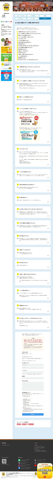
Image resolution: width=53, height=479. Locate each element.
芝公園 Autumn (3, 16)
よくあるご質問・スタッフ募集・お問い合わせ (45, 18)
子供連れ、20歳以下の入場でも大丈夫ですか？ (25, 54)
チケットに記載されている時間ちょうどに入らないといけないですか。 (29, 33)
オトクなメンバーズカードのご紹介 (33, 18)
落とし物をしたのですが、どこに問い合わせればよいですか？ (28, 59)
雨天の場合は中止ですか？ (22, 49)
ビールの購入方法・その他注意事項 (33, 16)
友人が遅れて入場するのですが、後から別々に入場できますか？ (28, 45)
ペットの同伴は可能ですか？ (23, 56)
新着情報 (3, 24)
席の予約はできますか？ (22, 52)
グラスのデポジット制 (22, 38)
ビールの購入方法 (34, 0)
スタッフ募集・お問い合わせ (41, 0)
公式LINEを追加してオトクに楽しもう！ (40, 450)
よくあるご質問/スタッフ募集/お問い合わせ (41, 451)
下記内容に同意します (26, 396)
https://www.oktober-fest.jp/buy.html (25, 162)
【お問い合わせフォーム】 (23, 325)
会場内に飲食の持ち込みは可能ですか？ (24, 42)
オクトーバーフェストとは (5, 26)
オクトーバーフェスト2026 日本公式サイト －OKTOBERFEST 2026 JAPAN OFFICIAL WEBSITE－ (14, 0)
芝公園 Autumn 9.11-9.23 (6, 445)
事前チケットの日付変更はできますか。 (24, 35)
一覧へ (48, 73)
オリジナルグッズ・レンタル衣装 (20, 18)
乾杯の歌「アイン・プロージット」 (7, 29)
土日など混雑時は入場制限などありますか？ (25, 47)
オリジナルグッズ (4, 30)
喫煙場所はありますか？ (22, 57)
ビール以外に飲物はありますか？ (23, 40)
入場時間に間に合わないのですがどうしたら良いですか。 (27, 31)
